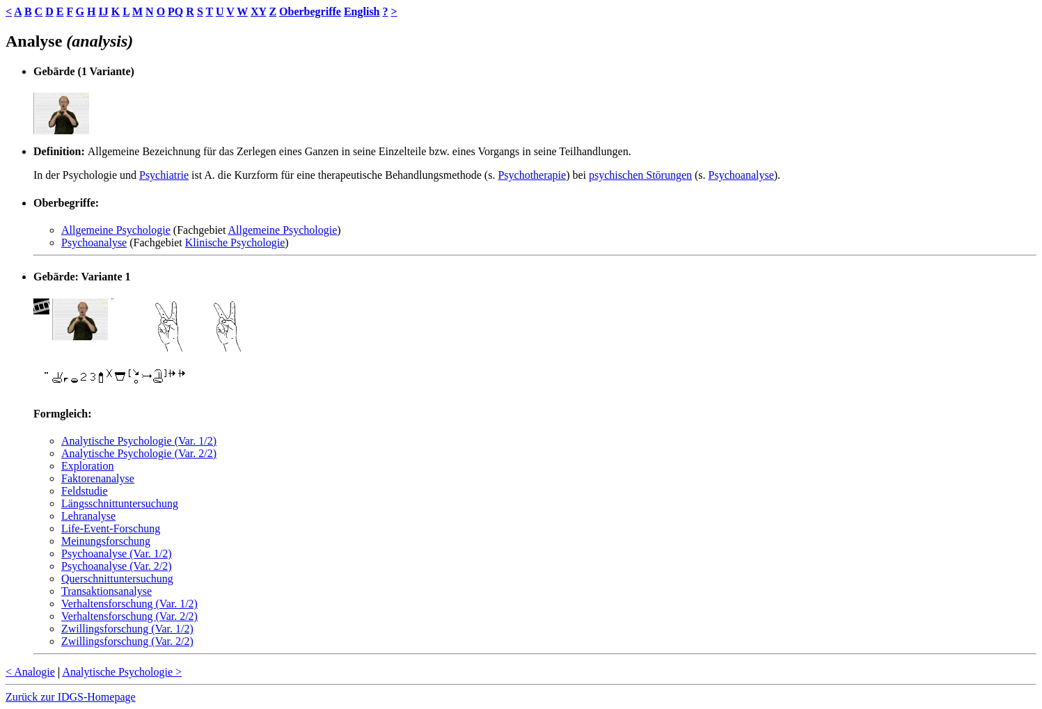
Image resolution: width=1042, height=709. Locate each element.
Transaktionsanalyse (106, 591)
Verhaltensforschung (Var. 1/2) (129, 604)
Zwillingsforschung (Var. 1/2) (127, 629)
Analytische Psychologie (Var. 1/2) (138, 441)
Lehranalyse (88, 516)
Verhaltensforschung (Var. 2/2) (129, 616)
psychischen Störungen (640, 175)
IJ (103, 11)
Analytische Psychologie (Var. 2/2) (138, 453)
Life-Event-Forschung (110, 528)
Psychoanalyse (741, 175)
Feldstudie (84, 491)
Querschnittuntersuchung (117, 578)
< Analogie (30, 672)
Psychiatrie (164, 175)
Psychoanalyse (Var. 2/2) (116, 566)
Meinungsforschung (105, 541)
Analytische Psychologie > (122, 672)
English (362, 11)
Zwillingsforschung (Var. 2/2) (127, 641)
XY (259, 11)
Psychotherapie (532, 175)
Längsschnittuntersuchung (119, 503)
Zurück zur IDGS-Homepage (71, 697)
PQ (175, 11)
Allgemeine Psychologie (116, 230)
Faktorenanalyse (97, 478)
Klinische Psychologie (235, 242)
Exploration (87, 466)
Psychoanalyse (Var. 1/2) (116, 553)
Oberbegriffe (310, 11)
